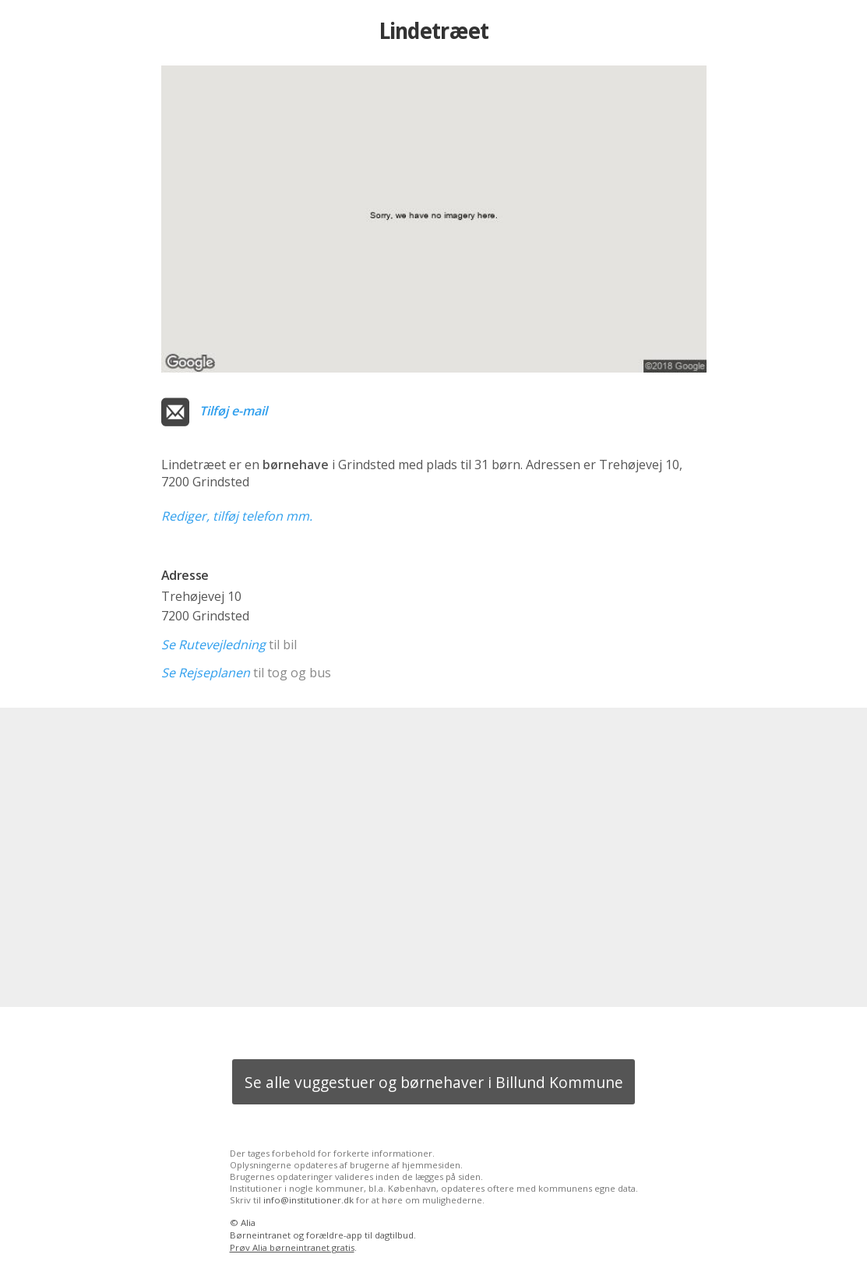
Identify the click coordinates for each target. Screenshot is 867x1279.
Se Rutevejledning (213, 644)
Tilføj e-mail (233, 410)
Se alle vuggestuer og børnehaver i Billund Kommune (434, 1082)
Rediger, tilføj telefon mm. (236, 516)
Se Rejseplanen (205, 672)
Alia (248, 1222)
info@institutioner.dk (308, 1200)
